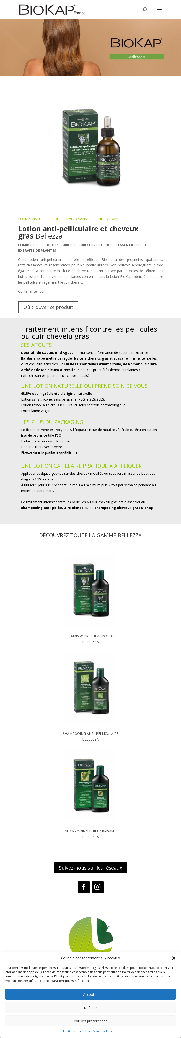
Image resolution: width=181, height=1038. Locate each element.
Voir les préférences (90, 1020)
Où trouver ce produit (48, 307)
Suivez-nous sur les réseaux (90, 868)
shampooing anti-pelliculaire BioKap (52, 507)
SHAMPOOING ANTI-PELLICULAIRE (90, 733)
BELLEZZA (90, 641)
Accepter (90, 994)
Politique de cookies (77, 1031)
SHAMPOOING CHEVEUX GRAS (90, 636)
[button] (173, 958)
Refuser (90, 1007)
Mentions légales (104, 1031)
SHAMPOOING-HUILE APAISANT (90, 831)
